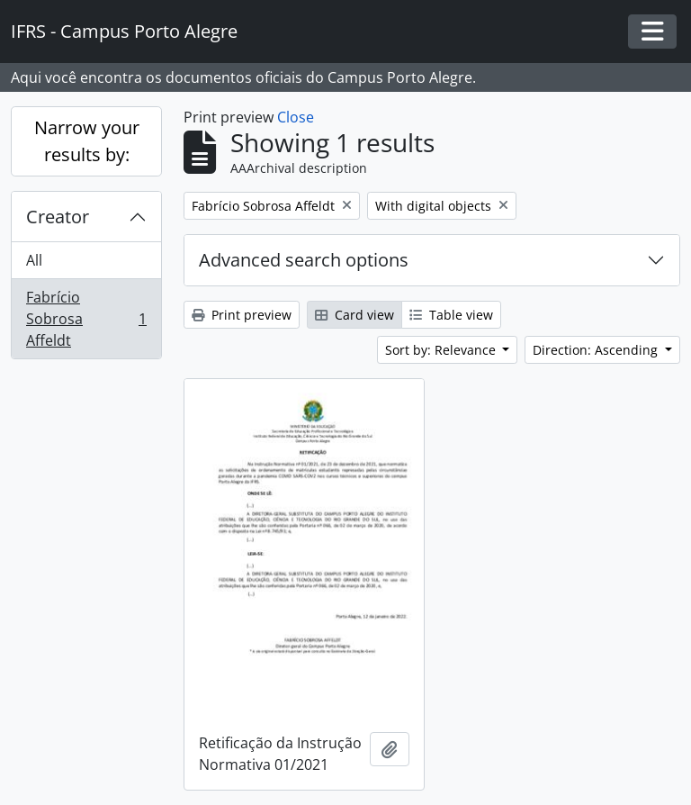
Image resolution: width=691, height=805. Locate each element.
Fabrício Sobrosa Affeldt (86, 318)
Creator (57, 216)
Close (295, 117)
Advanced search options (303, 260)
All (34, 260)
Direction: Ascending (597, 349)
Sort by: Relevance (442, 349)
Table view (451, 314)
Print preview (242, 314)
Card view (354, 314)
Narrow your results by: (86, 141)
